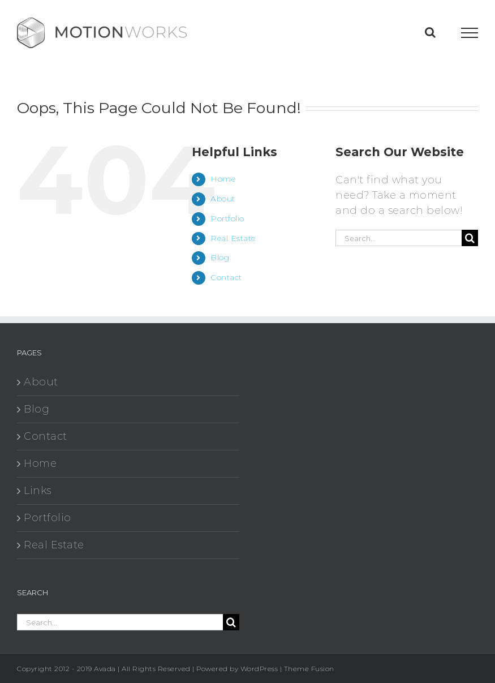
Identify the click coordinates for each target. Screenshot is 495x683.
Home (222, 179)
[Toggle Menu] (470, 33)
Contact (226, 277)
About (222, 199)
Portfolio (227, 218)
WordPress (259, 668)
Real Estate (233, 238)
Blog (219, 257)
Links (37, 490)
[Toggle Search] (430, 32)
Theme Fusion (309, 668)
